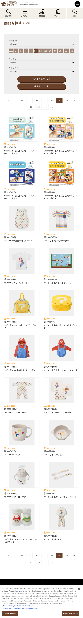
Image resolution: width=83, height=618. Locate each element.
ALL (11, 51)
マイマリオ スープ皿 (52, 455)
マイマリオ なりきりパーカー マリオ (20, 370)
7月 (45, 51)
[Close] (79, 589)
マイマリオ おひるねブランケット (58, 283)
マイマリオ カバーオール (15, 412)
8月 (50, 51)
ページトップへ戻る (41, 581)
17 (67, 100)
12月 (73, 51)
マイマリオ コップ (12, 455)
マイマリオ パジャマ (52, 539)
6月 (40, 51)
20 (39, 107)
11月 (67, 51)
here (20, 591)
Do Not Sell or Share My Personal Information (20, 608)
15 (52, 100)
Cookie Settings (10, 613)
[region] (41, 601)
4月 (30, 51)
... (15, 100)
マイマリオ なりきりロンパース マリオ (60, 370)
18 (74, 100)
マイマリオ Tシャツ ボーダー (56, 241)
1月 (16, 51)
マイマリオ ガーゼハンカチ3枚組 (58, 412)
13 (37, 100)
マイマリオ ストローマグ (15, 497)
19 (31, 107)
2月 (21, 51)
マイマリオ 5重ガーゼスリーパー (18, 241)
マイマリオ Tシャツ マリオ (15, 283)
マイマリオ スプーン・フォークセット (60, 497)
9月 (55, 51)
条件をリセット (41, 86)
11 (22, 100)
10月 (61, 51)
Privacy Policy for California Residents (18, 606)
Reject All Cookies (70, 613)
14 (44, 100)
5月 (35, 51)
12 (29, 100)
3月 (25, 51)
